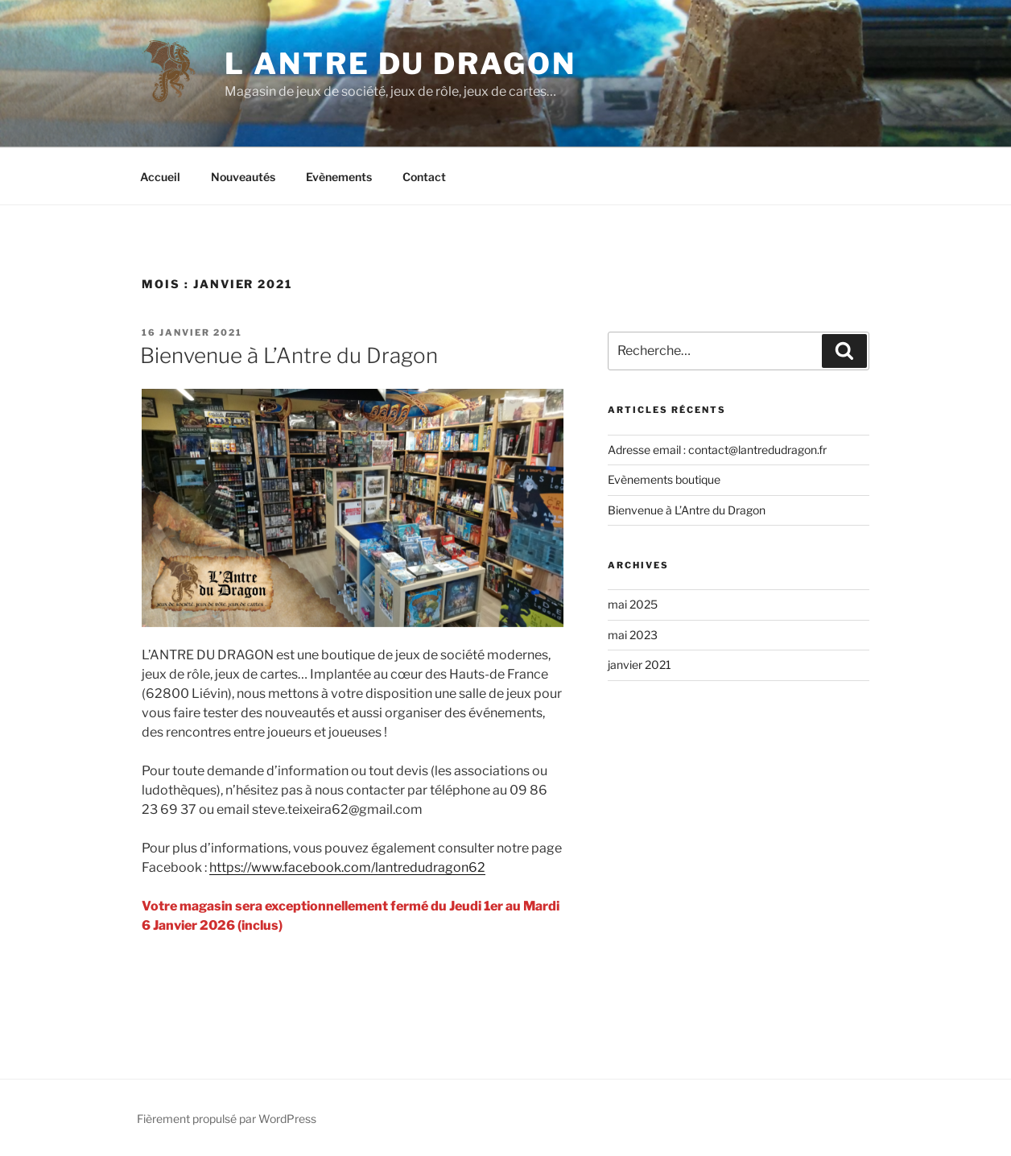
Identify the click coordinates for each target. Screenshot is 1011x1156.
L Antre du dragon (400, 63)
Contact (424, 177)
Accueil (160, 177)
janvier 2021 (639, 664)
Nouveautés (243, 177)
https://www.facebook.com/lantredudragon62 (347, 867)
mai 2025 (633, 604)
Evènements (339, 177)
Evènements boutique (664, 479)
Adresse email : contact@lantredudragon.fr (717, 449)
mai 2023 (633, 635)
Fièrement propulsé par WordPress (226, 1118)
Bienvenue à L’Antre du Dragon (289, 355)
